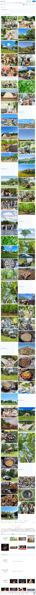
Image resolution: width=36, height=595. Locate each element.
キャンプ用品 (22, 522)
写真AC (2, 7)
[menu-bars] (1, 4)
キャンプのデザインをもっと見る (31, 547)
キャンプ (5, 7)
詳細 (25, 592)
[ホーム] (12, 594)
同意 (27, 592)
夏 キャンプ (11, 522)
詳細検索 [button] (27, 4)
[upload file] (24, 4)
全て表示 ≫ (33, 522)
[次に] (23, 525)
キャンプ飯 (16, 522)
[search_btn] (30, 4)
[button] (29, 1)
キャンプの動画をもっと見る (31, 590)
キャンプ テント (4, 522)
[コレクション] (19, 594)
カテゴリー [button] (33, 4)
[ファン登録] (16, 594)
